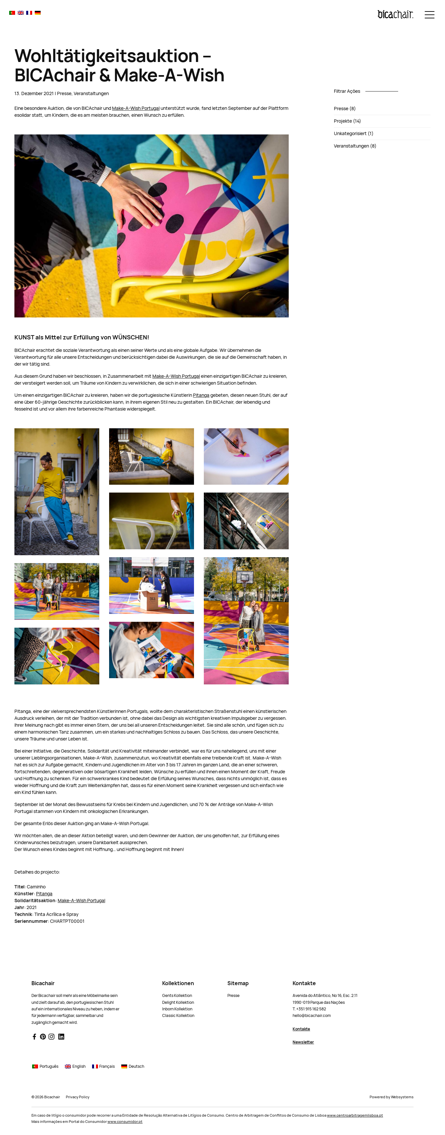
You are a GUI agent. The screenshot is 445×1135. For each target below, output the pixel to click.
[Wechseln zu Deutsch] (37, 12)
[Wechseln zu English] (20, 12)
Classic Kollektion (178, 1015)
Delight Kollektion (178, 1002)
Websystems (402, 1097)
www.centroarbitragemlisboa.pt (355, 1115)
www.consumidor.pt (125, 1121)
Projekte (343, 121)
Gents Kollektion (177, 995)
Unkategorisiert (350, 133)
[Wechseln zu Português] (12, 12)
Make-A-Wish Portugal (136, 108)
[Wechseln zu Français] (29, 12)
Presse (64, 93)
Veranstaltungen (91, 93)
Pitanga (201, 395)
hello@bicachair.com (312, 1015)
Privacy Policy (77, 1097)
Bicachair (52, 1097)
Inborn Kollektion (177, 1009)
